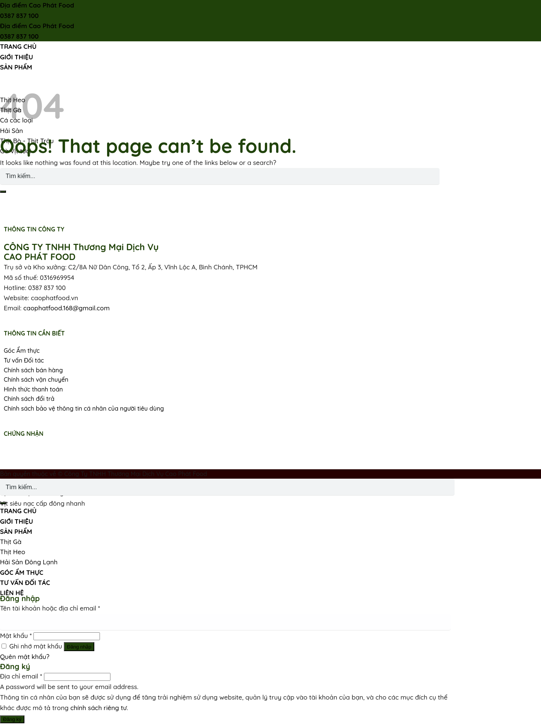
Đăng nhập (79, 647)
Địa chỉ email (21, 676)
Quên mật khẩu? (25, 657)
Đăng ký (12, 719)
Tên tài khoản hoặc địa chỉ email (50, 608)
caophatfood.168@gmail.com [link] (66, 308)
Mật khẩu (16, 635)
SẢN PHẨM (16, 67)
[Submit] (3, 191)
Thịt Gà (10, 542)
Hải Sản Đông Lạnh (28, 562)
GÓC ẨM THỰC (21, 572)
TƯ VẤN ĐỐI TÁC (25, 582)
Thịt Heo (12, 552)
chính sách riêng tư (98, 708)
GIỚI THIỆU (16, 57)
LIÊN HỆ (12, 593)
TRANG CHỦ (18, 46)
